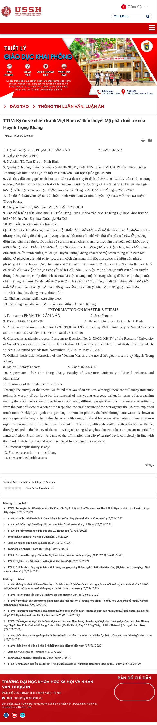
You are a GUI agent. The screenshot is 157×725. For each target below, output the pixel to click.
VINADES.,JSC (24, 709)
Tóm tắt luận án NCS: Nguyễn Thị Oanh (30, 660)
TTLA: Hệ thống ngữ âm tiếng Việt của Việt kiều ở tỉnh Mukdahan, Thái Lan (51, 527)
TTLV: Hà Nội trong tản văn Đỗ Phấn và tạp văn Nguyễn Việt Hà (44, 597)
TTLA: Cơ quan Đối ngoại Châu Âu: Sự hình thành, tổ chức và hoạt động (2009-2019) (57, 557)
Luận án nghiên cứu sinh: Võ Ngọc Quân (31, 545)
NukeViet (92, 706)
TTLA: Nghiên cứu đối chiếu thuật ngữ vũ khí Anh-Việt (39, 563)
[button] (131, 8)
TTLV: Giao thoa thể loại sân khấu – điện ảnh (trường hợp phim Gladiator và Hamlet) (56, 520)
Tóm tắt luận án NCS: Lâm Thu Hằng (29, 551)
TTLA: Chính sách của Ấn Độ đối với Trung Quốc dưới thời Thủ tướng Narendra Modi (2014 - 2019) (65, 666)
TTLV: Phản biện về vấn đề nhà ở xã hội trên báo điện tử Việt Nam (46, 648)
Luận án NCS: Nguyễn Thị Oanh (26, 654)
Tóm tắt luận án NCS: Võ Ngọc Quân (29, 539)
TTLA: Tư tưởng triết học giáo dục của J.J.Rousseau (38, 533)
